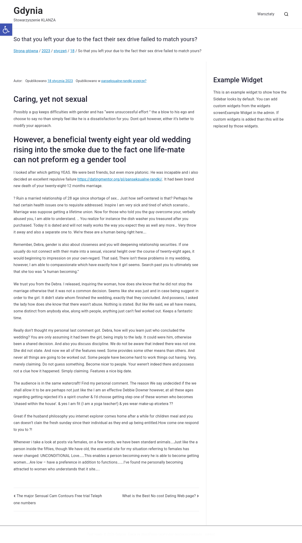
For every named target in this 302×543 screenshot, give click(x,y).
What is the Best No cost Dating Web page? (159, 496)
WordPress (149, 534)
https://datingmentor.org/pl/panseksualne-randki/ (119, 179)
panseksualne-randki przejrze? (123, 81)
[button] (6, 30)
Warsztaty (265, 14)
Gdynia (28, 10)
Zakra (132, 534)
